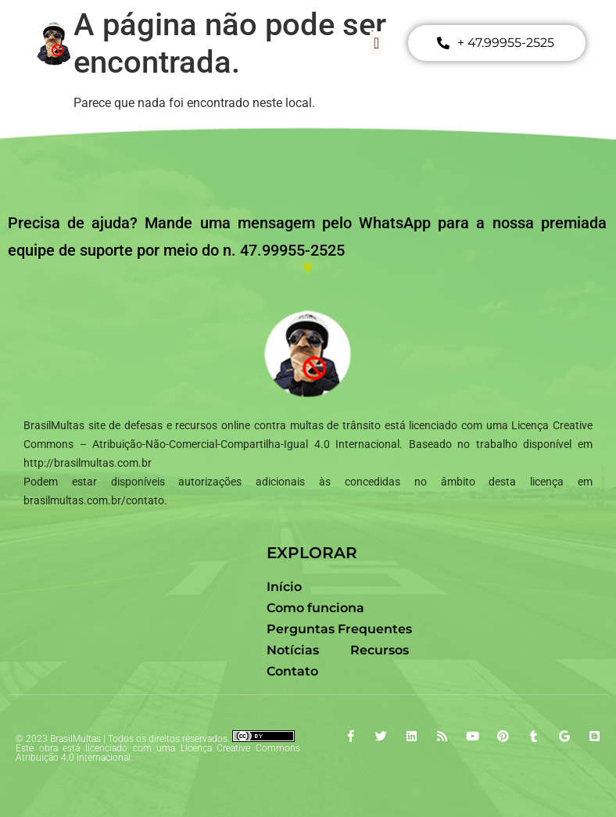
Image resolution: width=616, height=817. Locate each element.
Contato (292, 671)
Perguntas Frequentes (339, 629)
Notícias (293, 650)
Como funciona (315, 607)
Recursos (379, 650)
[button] (376, 43)
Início (284, 586)
